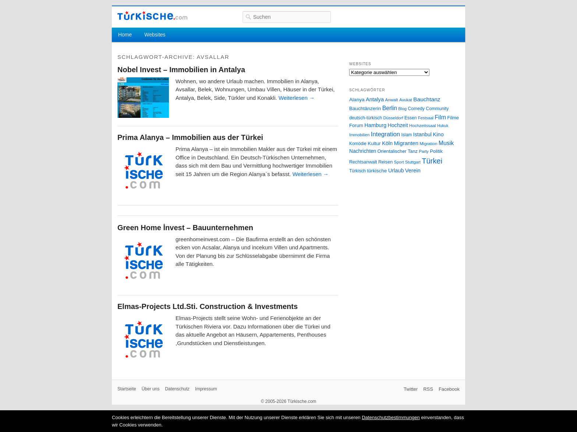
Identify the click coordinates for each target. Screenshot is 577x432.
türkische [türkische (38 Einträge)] (377, 170)
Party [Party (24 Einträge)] (423, 151)
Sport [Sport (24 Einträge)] (399, 162)
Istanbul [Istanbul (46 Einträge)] (422, 134)
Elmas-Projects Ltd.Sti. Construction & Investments (207, 306)
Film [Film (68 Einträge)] (440, 117)
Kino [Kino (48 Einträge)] (438, 134)
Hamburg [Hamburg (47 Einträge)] (375, 125)
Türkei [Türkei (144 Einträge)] (432, 161)
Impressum (206, 388)
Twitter (411, 389)
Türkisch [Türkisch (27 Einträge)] (357, 170)
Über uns (151, 388)
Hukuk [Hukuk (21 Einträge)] (442, 125)
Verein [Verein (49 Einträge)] (413, 170)
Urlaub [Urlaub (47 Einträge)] (396, 170)
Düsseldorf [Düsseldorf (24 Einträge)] (393, 118)
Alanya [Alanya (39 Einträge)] (357, 99)
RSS (428, 389)
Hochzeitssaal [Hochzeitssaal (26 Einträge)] (422, 125)
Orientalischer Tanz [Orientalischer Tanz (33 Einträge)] (398, 151)
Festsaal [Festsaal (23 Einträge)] (425, 118)
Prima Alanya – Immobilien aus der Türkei (190, 137)
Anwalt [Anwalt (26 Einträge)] (391, 99)
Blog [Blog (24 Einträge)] (402, 108)
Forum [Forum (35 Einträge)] (356, 125)
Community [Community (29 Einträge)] (437, 108)
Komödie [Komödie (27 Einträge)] (358, 143)
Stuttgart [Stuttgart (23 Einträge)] (413, 162)
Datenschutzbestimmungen (391, 417)
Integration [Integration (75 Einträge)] (385, 134)
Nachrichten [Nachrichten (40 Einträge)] (362, 151)
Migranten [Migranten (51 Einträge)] (406, 143)
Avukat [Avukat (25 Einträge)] (405, 100)
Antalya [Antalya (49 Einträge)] (375, 99)
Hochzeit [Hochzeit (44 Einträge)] (397, 125)
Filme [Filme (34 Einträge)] (453, 117)
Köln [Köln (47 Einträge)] (387, 143)
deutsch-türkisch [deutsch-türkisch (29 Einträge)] (365, 117)
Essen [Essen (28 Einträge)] (410, 117)
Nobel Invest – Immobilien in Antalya (181, 70)
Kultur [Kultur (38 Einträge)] (374, 143)
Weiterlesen (297, 98)
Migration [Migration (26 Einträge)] (428, 143)
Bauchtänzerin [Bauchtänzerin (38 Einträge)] (365, 108)
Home (125, 35)
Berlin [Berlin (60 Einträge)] (389, 108)
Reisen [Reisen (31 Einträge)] (385, 162)
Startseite (126, 388)
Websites (154, 35)
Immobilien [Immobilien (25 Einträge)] (359, 135)
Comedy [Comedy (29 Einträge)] (416, 108)
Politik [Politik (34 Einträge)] (436, 151)
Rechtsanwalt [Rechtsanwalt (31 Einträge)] (363, 162)
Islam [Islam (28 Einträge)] (406, 134)
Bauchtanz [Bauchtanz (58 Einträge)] (426, 99)
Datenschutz (177, 388)
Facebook (449, 389)
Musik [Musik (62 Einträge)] (446, 143)
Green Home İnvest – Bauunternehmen (185, 228)
